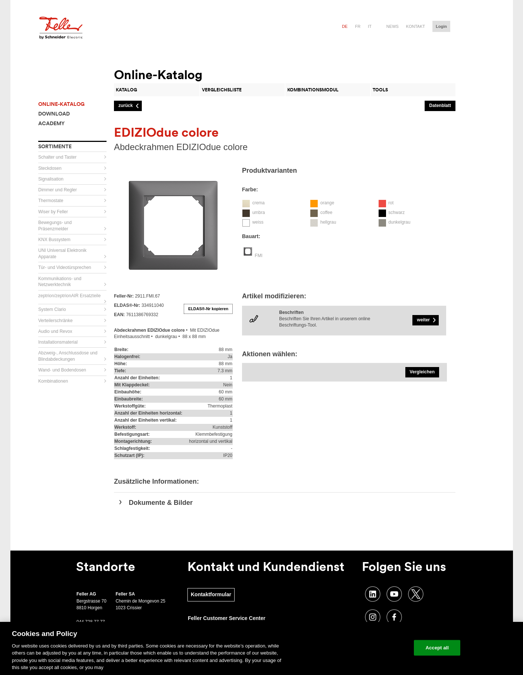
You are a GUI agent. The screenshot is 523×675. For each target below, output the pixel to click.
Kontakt (415, 26)
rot (390, 202)
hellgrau (328, 222)
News (392, 26)
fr (357, 26)
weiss (258, 222)
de (344, 26)
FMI (258, 255)
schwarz (396, 212)
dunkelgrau (399, 222)
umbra (258, 212)
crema (258, 202)
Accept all (437, 647)
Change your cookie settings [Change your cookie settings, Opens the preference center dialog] (374, 647)
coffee (326, 212)
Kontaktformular (211, 594)
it (370, 26)
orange (327, 202)
